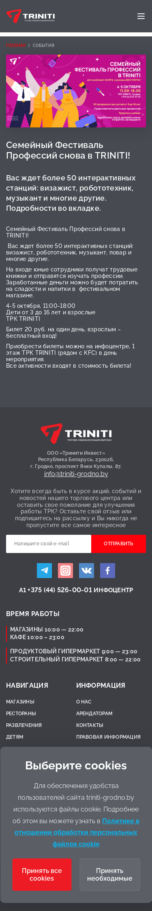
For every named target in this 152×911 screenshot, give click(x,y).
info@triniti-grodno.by (76, 474)
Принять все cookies (42, 874)
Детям (14, 737)
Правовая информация (108, 737)
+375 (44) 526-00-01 (60, 590)
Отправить (118, 544)
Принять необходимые (110, 874)
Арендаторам (94, 713)
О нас (84, 702)
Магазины (20, 702)
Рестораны (21, 713)
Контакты (90, 725)
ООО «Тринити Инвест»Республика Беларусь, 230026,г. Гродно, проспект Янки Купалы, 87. (76, 460)
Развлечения (24, 725)
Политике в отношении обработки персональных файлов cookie (77, 832)
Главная (16, 45)
